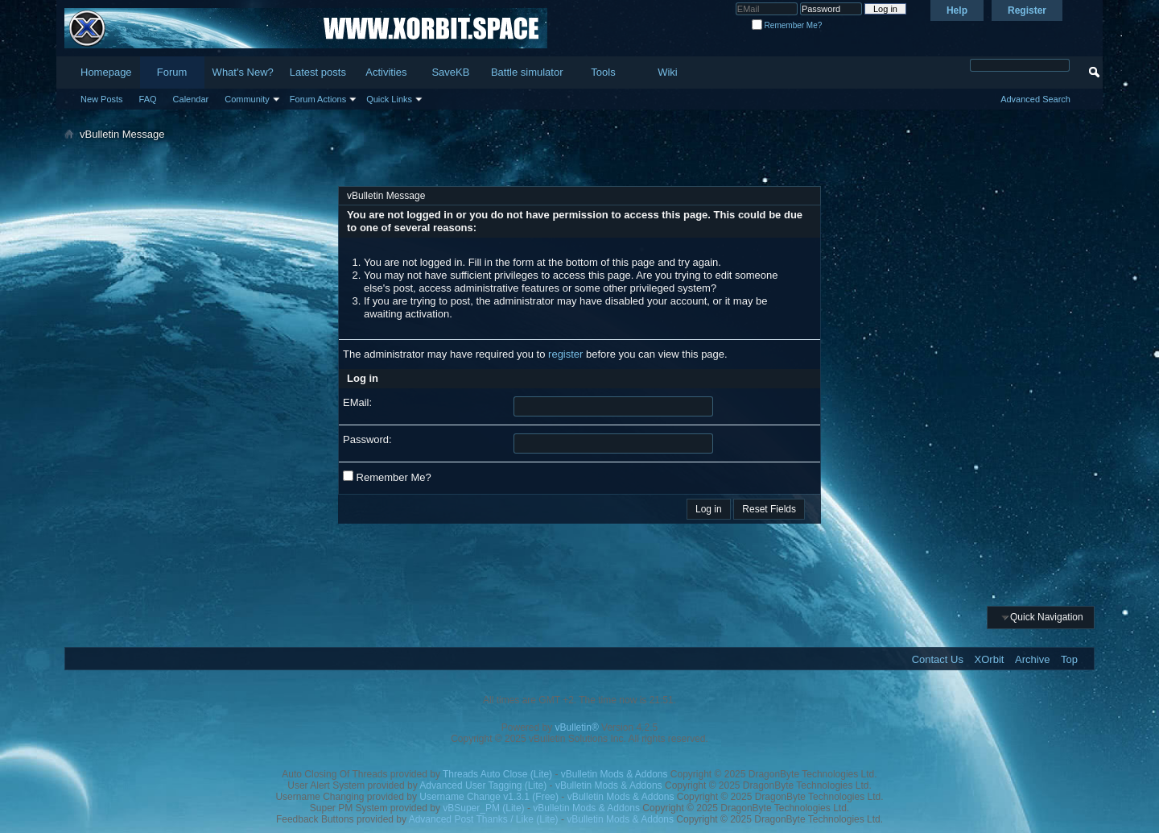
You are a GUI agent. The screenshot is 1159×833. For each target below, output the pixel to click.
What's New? (243, 72)
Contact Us (937, 659)
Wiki (668, 72)
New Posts (101, 99)
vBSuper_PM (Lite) (483, 808)
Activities (385, 72)
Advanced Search (1035, 99)
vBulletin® (577, 727)
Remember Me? (787, 25)
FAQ (148, 99)
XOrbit (989, 659)
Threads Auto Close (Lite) (497, 774)
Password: (367, 439)
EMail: (357, 402)
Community (247, 99)
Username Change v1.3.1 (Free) (489, 796)
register (565, 354)
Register (1027, 10)
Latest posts (318, 72)
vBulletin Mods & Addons (614, 774)
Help (957, 10)
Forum (172, 72)
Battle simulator (527, 72)
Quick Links (389, 99)
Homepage (106, 72)
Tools (603, 72)
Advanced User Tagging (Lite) (483, 785)
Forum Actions (318, 99)
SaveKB (450, 72)
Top (1069, 659)
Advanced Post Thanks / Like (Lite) (484, 819)
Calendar (191, 99)
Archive (1032, 659)
